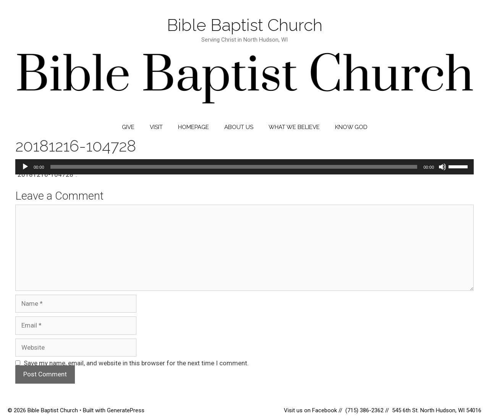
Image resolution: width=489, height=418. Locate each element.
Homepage (193, 127)
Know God (351, 127)
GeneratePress (125, 410)
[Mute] (442, 167)
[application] (244, 166)
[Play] (25, 167)
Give (128, 127)
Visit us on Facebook (311, 410)
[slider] (234, 167)
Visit (156, 127)
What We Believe (294, 127)
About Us (238, 127)
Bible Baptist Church (244, 25)
